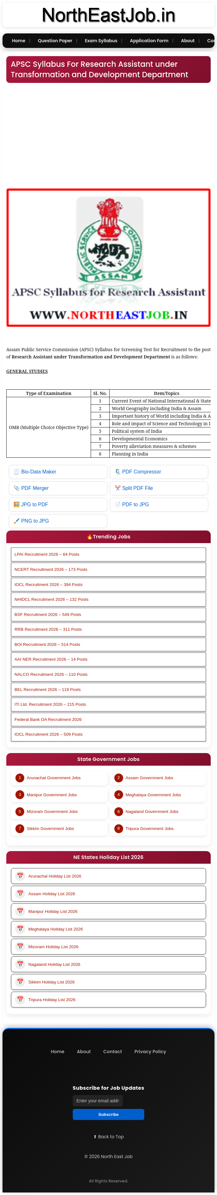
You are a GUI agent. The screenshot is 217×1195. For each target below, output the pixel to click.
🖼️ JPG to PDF (31, 504)
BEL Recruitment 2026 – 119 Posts (47, 689)
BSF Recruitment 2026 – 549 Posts (47, 614)
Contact (112, 1051)
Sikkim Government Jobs (50, 828)
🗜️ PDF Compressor (138, 471)
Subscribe (108, 1114)
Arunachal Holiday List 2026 (48, 876)
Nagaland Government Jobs (152, 811)
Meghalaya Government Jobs (153, 794)
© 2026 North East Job (108, 1156)
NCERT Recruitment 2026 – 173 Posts (50, 569)
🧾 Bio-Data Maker (35, 471)
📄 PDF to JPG (132, 504)
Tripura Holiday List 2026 (45, 1000)
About (188, 41)
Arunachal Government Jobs (54, 777)
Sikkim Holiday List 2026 (45, 982)
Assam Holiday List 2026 (45, 894)
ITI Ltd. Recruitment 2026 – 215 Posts (50, 704)
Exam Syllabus (101, 41)
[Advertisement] (108, 133)
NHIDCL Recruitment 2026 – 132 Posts (51, 599)
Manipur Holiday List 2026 (46, 911)
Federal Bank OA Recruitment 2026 (48, 719)
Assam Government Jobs (150, 777)
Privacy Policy (150, 1051)
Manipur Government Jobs (52, 794)
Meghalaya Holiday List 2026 (49, 929)
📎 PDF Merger (31, 488)
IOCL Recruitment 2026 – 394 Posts (48, 584)
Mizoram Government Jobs (52, 811)
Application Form (149, 41)
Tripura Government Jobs (150, 828)
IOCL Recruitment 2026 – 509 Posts (48, 734)
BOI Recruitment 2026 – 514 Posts (47, 644)
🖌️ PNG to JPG (31, 521)
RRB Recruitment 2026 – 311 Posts (48, 629)
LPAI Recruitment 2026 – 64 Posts (46, 554)
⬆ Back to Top (108, 1137)
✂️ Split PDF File (134, 488)
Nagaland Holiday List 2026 (47, 964)
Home (18, 41)
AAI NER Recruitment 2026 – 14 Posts (51, 659)
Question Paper (55, 41)
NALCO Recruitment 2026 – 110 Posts (51, 674)
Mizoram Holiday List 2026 (46, 947)
